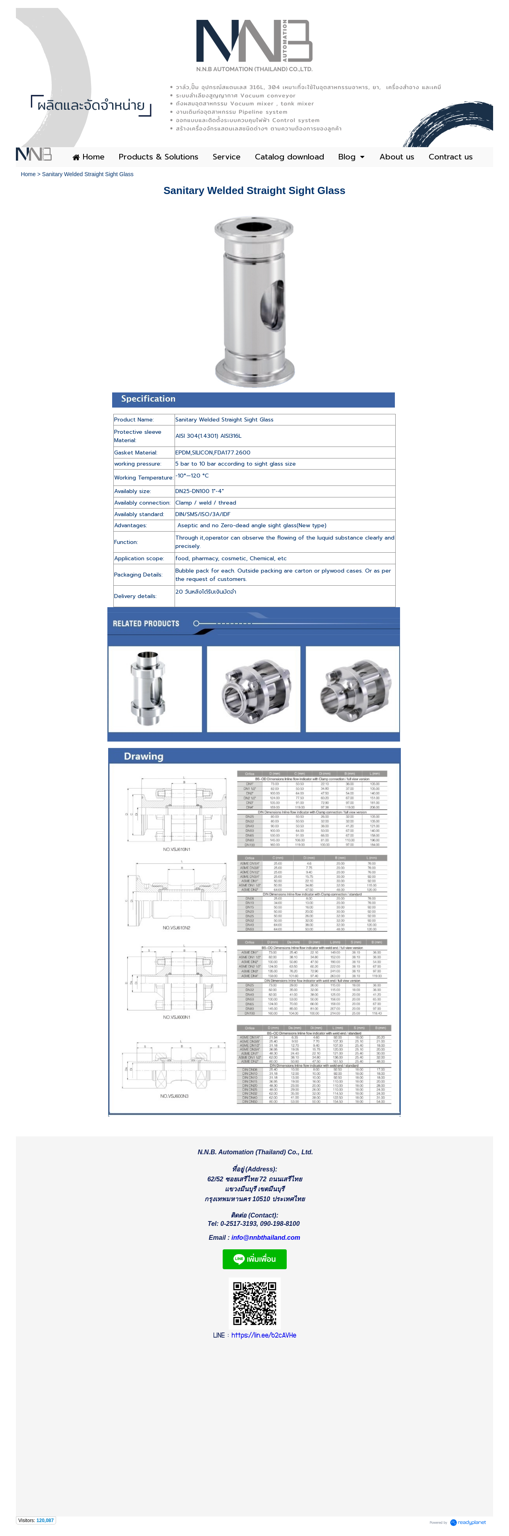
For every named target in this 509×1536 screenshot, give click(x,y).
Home (28, 174)
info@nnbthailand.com (265, 1240)
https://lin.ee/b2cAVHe (263, 1339)
